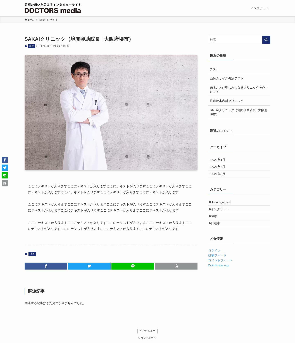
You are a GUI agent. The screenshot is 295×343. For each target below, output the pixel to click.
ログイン (214, 264)
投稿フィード (217, 269)
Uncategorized (223, 209)
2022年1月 (220, 160)
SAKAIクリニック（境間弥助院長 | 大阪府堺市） (238, 112)
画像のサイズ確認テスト (227, 78)
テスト (214, 69)
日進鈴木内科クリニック (227, 101)
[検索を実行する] (266, 40)
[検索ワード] (239, 40)
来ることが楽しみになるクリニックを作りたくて (239, 90)
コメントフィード (220, 274)
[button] (46, 266)
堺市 (31, 46)
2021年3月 (220, 179)
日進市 (217, 236)
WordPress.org (218, 279)
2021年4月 (220, 170)
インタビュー (222, 218)
